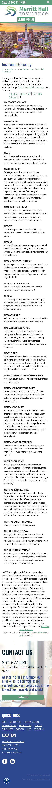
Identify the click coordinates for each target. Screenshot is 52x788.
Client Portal (26, 19)
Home (4, 722)
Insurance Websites (11, 626)
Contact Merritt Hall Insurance (30, 87)
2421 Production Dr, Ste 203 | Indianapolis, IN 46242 (24, 669)
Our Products (15, 722)
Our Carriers (7, 729)
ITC (31, 635)
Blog (29, 729)
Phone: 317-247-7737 (9, 749)
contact (11, 620)
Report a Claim (25, 725)
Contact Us (23, 697)
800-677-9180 (14, 662)
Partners (20, 729)
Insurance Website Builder (40, 779)
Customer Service (32, 722)
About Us (38, 725)
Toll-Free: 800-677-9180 (12, 752)
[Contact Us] (23, 697)
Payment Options (9, 725)
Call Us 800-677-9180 (14, 2)
